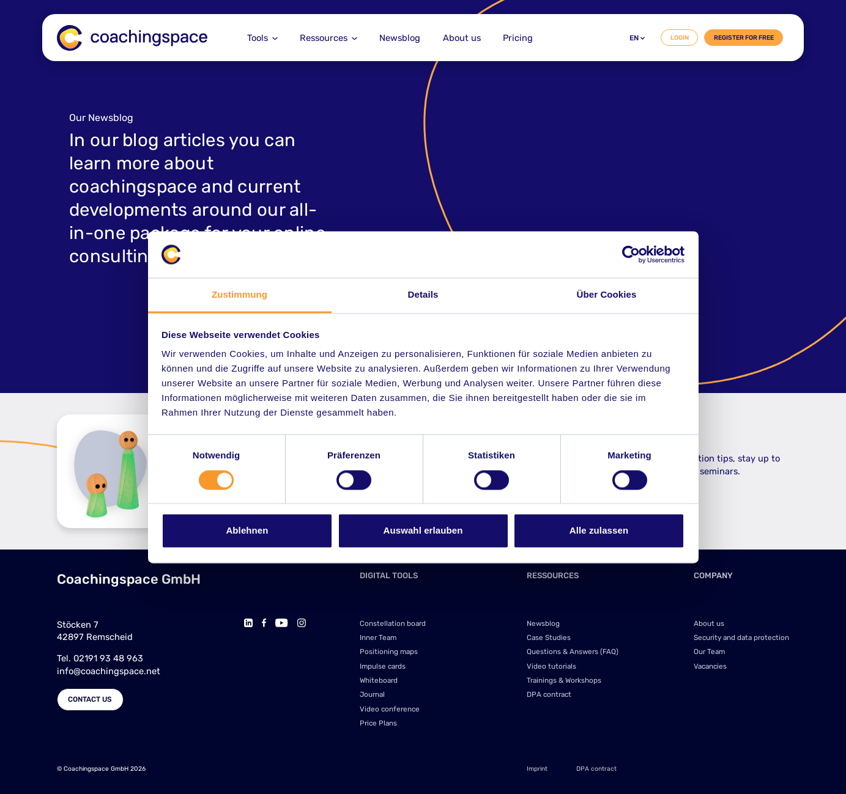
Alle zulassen (599, 531)
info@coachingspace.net (108, 671)
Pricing (518, 37)
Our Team (709, 651)
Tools (257, 37)
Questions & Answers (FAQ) (572, 651)
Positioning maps (389, 651)
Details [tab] (423, 295)
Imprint (537, 769)
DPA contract (549, 694)
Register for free (744, 38)
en (637, 38)
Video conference (390, 709)
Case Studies (549, 637)
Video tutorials (551, 666)
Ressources (323, 37)
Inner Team (378, 637)
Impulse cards (383, 666)
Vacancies (710, 666)
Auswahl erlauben (423, 531)
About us (462, 37)
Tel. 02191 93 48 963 (100, 658)
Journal (372, 694)
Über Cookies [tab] (607, 295)
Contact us (90, 699)
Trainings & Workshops (564, 680)
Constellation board (393, 623)
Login (679, 38)
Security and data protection (741, 637)
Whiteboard (379, 680)
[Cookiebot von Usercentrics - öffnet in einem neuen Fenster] (631, 254)
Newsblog (399, 37)
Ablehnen (247, 531)
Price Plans (378, 723)
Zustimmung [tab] (239, 295)
